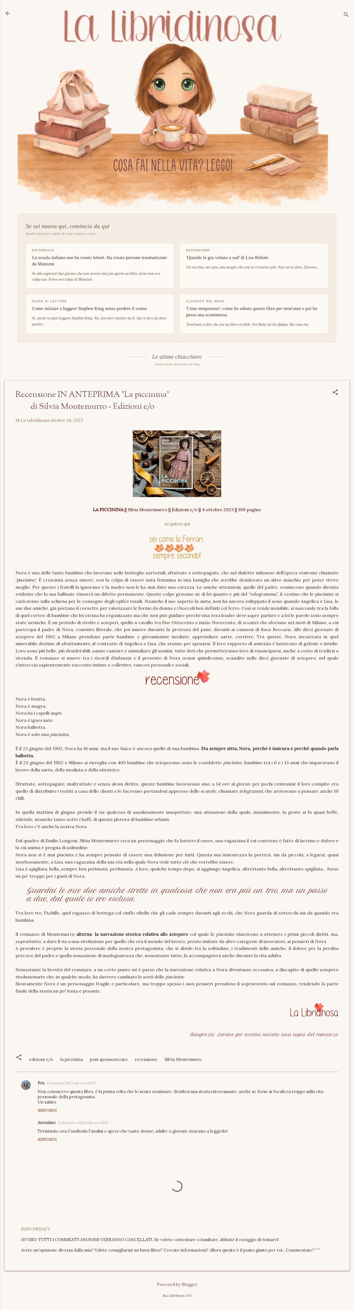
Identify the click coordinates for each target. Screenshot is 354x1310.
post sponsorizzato (108, 1059)
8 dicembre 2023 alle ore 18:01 (83, 1122)
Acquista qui (177, 523)
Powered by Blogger (177, 1284)
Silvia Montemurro (183, 1059)
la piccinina (71, 1059)
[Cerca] (346, 15)
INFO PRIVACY (35, 1229)
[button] (335, 392)
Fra (41, 1083)
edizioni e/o (41, 1059)
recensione (146, 1059)
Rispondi (47, 1110)
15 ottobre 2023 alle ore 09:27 (71, 1083)
